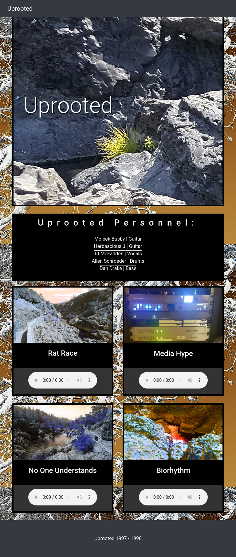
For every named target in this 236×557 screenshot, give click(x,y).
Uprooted (20, 8)
